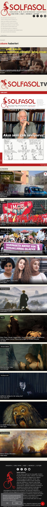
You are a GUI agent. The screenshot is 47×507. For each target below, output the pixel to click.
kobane (3, 50)
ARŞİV (22, 14)
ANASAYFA (9, 465)
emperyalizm (5, 433)
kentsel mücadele (7, 173)
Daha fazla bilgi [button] (12, 500)
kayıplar (4, 260)
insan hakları (5, 346)
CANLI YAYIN (14, 14)
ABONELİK (29, 14)
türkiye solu (5, 375)
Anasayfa (2, 40)
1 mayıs (4, 202)
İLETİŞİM (36, 14)
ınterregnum (5, 289)
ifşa (3, 317)
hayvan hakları (6, 231)
